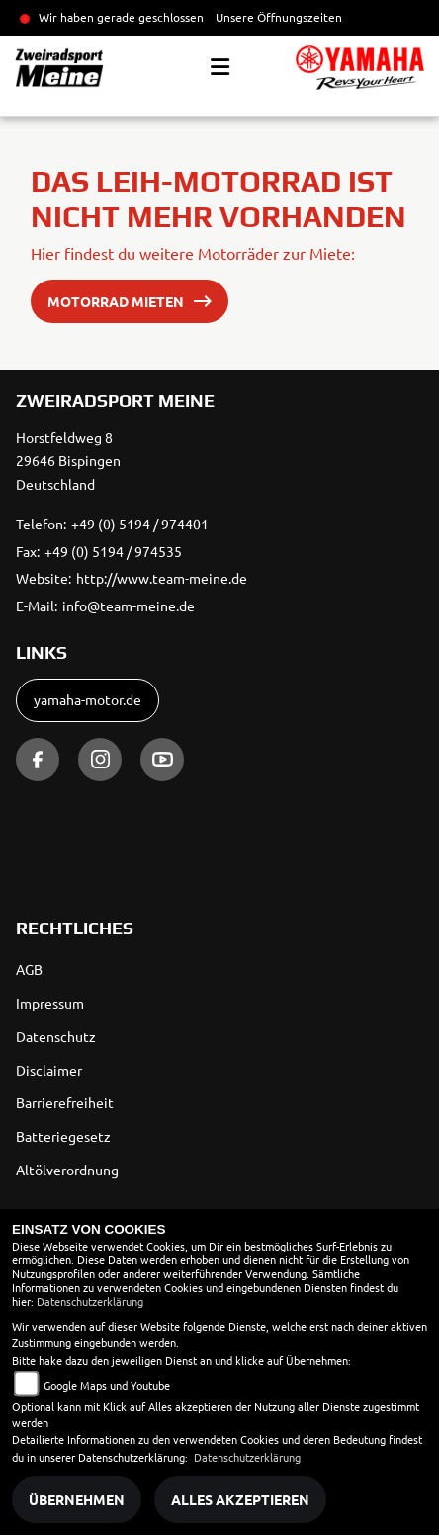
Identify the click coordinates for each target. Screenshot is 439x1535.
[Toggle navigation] (220, 67)
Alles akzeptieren (240, 1499)
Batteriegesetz (63, 1136)
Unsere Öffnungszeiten (279, 17)
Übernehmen (77, 1499)
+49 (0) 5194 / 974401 (140, 523)
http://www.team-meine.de (161, 578)
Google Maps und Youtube (107, 1385)
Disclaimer (49, 1070)
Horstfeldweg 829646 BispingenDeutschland (68, 460)
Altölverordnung (67, 1169)
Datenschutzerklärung (90, 1301)
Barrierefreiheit (65, 1102)
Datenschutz (56, 1036)
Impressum (50, 1002)
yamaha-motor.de (87, 699)
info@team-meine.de (128, 605)
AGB (29, 969)
